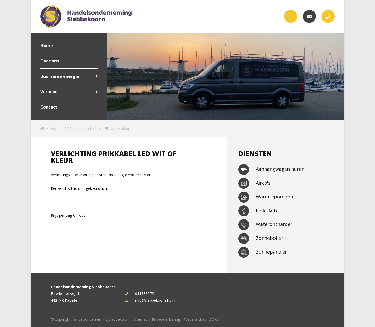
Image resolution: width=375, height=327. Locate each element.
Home (46, 45)
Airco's (254, 183)
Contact (48, 107)
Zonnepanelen (263, 252)
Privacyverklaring (166, 319)
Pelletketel (259, 210)
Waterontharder (265, 224)
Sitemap (141, 319)
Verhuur (48, 92)
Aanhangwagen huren (271, 169)
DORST (215, 319)
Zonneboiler (260, 238)
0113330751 (140, 293)
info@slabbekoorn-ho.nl (150, 300)
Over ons (49, 61)
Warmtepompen (265, 197)
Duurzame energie (59, 76)
